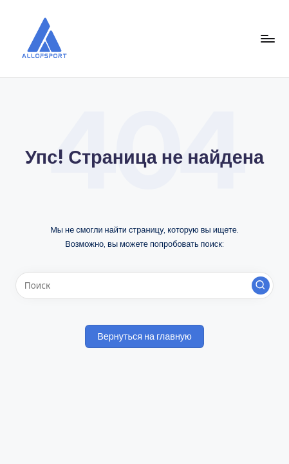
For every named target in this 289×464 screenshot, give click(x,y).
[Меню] (267, 38)
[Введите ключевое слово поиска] (144, 285)
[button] (261, 285)
